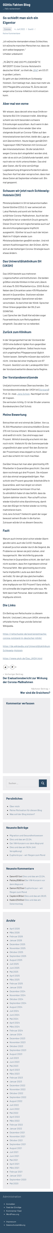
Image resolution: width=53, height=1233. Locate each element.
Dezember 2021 (17, 1132)
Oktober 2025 (16, 952)
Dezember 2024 (17, 991)
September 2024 (18, 1003)
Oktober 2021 (16, 1140)
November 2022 (18, 1089)
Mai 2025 (14, 971)
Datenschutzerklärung (15, 1225)
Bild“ (35, 70)
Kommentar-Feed (13, 1211)
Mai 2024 (14, 1018)
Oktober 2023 (16, 1046)
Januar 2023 (16, 1081)
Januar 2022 (16, 1128)
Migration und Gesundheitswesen (26, 835)
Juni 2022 (15, 1109)
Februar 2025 (16, 983)
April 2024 (15, 1022)
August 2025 (16, 960)
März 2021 (14, 1167)
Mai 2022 (14, 1112)
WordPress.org (12, 1214)
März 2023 (15, 1073)
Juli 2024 (14, 1011)
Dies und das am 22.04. (21, 839)
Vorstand (43, 389)
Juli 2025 (14, 963)
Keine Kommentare (11, 33)
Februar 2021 (16, 1171)
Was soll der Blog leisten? (22, 814)
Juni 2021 (14, 1156)
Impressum (11, 1221)
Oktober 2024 (16, 999)
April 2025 (15, 975)
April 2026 (15, 928)
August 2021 (16, 1148)
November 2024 (18, 995)
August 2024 (16, 1007)
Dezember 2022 (17, 1085)
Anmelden (10, 1204)
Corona (7, 29)
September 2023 (18, 1050)
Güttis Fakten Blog (16, 5)
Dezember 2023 (17, 1038)
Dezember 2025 (17, 944)
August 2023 (16, 1054)
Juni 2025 (14, 967)
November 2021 (17, 1136)
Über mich (15, 806)
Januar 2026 (16, 940)
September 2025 (18, 956)
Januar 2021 (16, 1175)
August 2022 (16, 1101)
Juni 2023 (14, 1061)
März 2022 (15, 1120)
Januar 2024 (16, 1034)
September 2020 (18, 1179)
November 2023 (17, 1042)
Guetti (30, 29)
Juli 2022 (14, 1105)
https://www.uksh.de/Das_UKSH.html (22, 658)
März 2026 (15, 932)
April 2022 (15, 1116)
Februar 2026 (16, 936)
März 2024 (15, 1026)
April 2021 (14, 1163)
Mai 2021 (14, 1160)
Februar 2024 (16, 1030)
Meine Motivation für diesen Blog (26, 810)
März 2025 (15, 979)
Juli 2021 (14, 1152)
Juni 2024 (15, 1014)
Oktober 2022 (16, 1093)
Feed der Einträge (13, 1207)
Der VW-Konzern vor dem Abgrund (26, 843)
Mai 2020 (14, 1183)
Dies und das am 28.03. (35, 896)
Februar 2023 (16, 1077)
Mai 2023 (14, 1065)
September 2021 (18, 1144)
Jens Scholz (23, 393)
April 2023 (15, 1069)
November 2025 (17, 948)
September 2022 (18, 1097)
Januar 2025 (16, 987)
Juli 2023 (14, 1058)
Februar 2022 (16, 1124)
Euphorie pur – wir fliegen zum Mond (27, 855)
